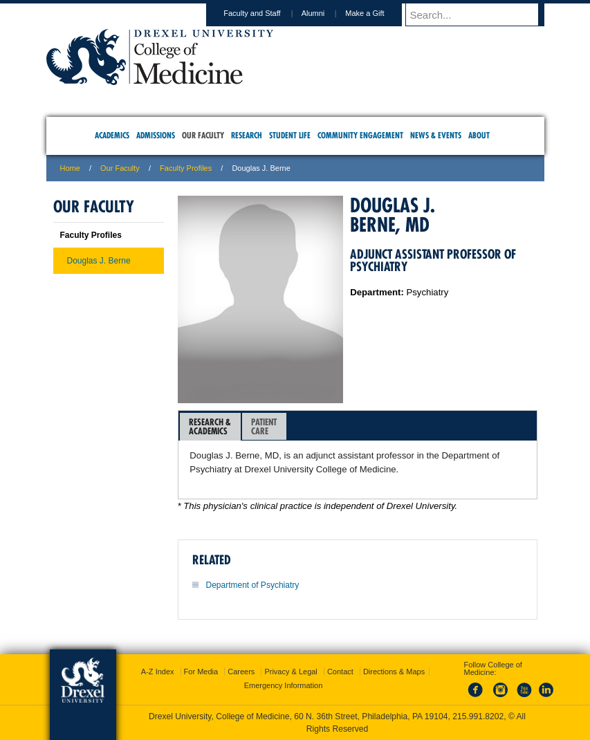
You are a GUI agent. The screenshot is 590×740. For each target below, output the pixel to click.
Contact (340, 671)
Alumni (326, 13)
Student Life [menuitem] (290, 135)
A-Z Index (157, 671)
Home (70, 168)
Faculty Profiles (186, 168)
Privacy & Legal (290, 671)
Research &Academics (210, 426)
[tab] (210, 427)
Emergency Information (283, 685)
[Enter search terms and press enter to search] (481, 14)
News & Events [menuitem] (435, 135)
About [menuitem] (479, 135)
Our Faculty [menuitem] (203, 135)
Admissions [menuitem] (155, 135)
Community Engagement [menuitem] (360, 135)
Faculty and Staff (265, 13)
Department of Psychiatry (252, 585)
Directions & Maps (394, 671)
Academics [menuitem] (112, 135)
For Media (201, 671)
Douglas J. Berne (99, 261)
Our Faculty (120, 168)
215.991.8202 (478, 716)
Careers (241, 671)
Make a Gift (377, 13)
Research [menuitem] (246, 135)
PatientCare (264, 426)
